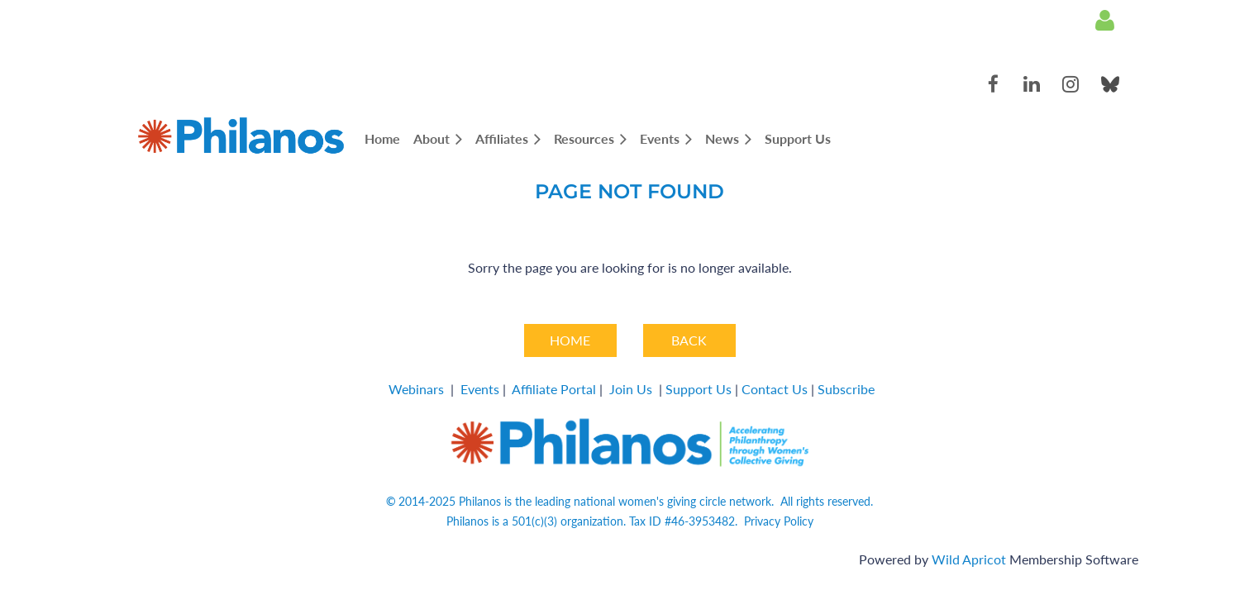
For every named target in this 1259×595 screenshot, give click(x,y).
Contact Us (775, 389)
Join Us (630, 389)
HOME (570, 340)
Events (479, 389)
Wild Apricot (969, 559)
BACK (689, 340)
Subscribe (846, 389)
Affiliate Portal (554, 389)
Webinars (416, 389)
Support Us (698, 389)
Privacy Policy (778, 521)
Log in (1105, 20)
